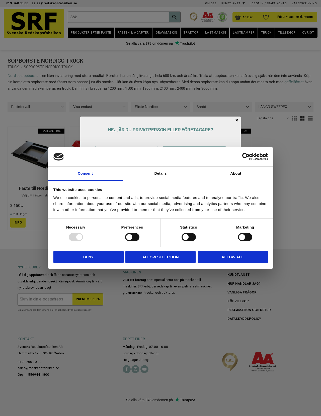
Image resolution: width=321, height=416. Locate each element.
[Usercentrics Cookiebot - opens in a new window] (246, 156)
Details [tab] (160, 173)
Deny (88, 257)
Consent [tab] (85, 173)
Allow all (233, 257)
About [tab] (235, 173)
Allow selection (160, 257)
